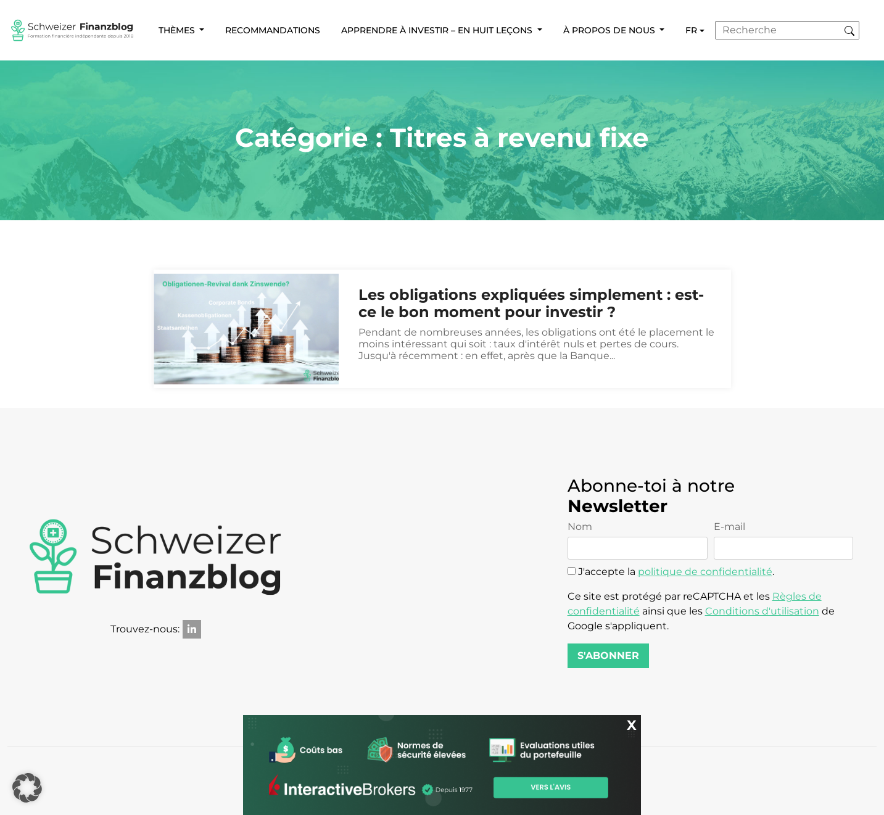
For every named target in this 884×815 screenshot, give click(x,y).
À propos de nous (610, 30)
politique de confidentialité (705, 571)
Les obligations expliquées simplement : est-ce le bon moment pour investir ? (531, 303)
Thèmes (178, 30)
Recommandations (272, 30)
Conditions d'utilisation (762, 611)
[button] (27, 788)
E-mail (784, 541)
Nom (638, 541)
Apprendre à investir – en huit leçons (438, 30)
